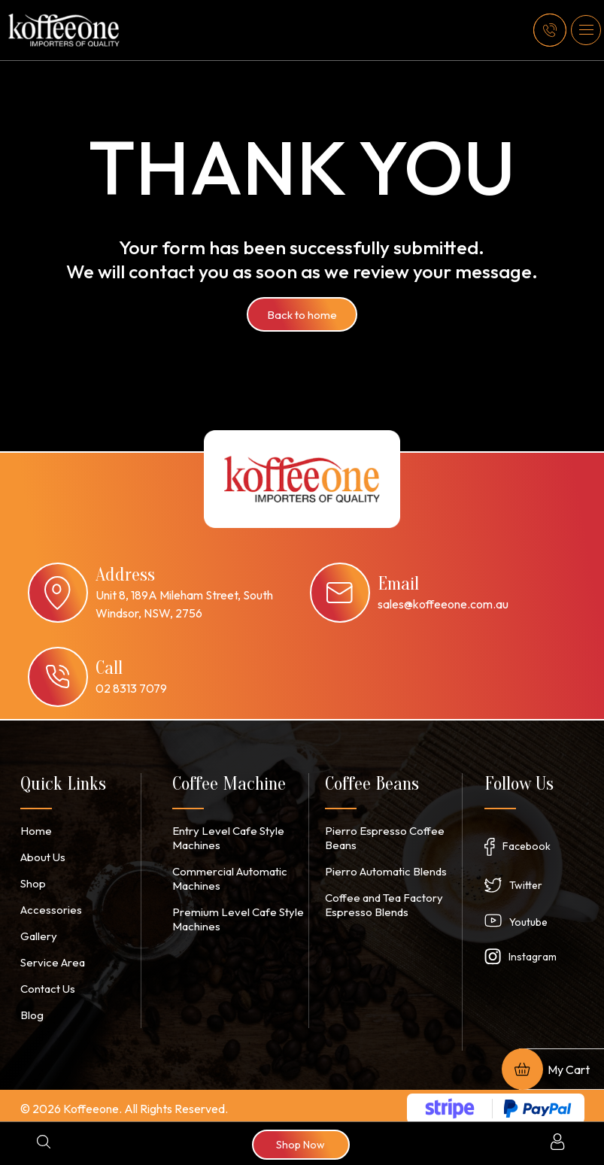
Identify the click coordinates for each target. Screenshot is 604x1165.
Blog (31, 1009)
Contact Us (47, 984)
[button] (586, 30)
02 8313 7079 (131, 688)
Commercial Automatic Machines (226, 876)
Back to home (302, 314)
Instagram (532, 953)
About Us (41, 856)
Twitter (525, 882)
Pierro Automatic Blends (382, 869)
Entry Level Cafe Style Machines (224, 837)
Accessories (49, 907)
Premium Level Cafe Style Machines (232, 915)
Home (34, 830)
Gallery (37, 932)
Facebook (526, 843)
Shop (32, 881)
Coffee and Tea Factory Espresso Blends (382, 901)
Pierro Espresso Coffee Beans (382, 837)
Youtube (528, 919)
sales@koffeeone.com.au (443, 603)
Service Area (50, 958)
